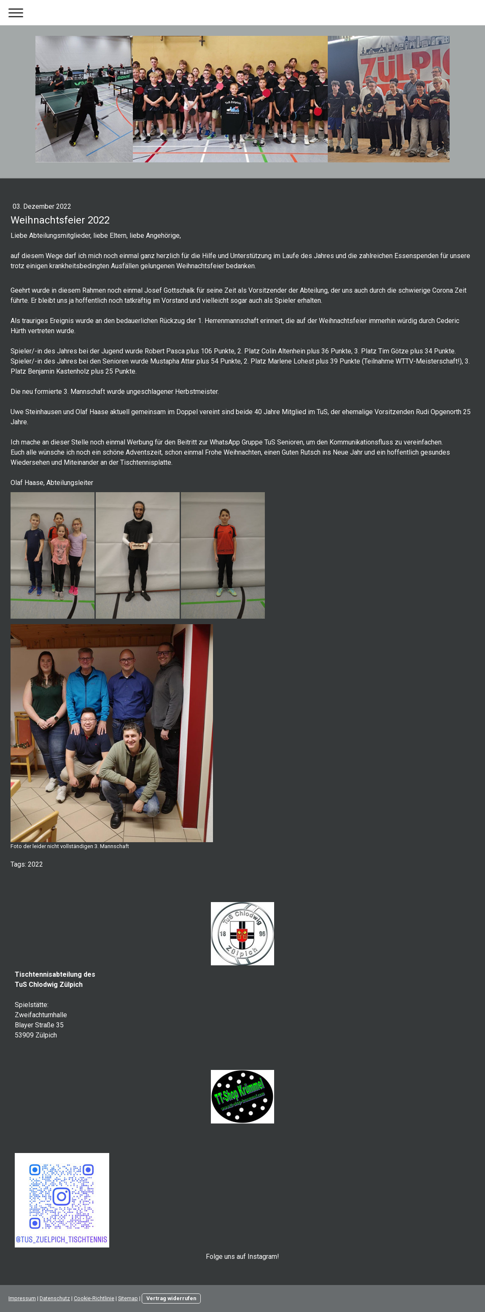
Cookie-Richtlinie (94, 1298)
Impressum (22, 1298)
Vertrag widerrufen (171, 1298)
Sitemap (128, 1298)
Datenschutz (55, 1298)
